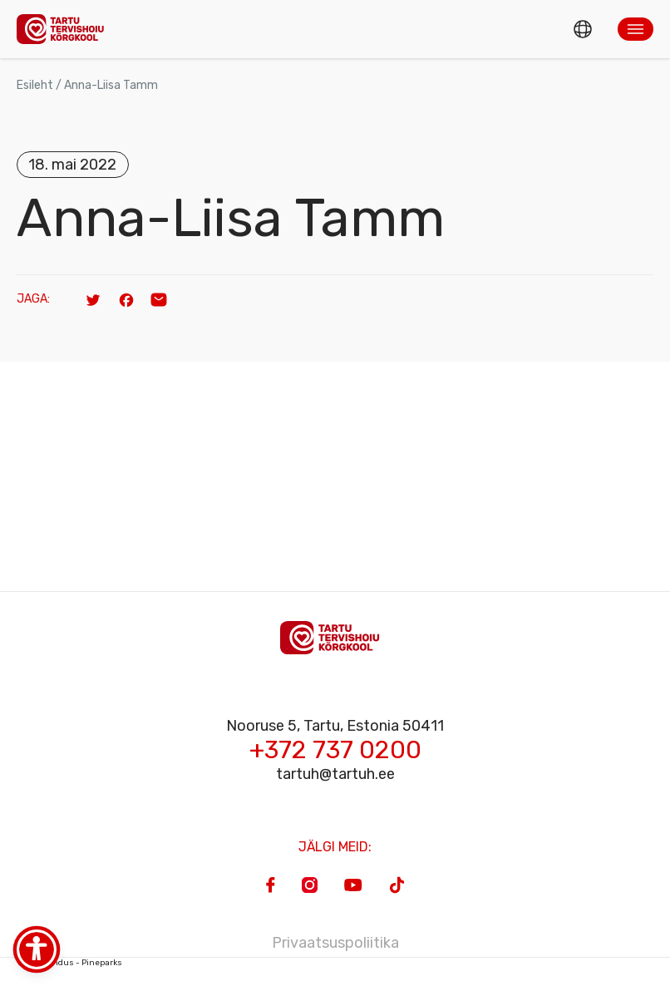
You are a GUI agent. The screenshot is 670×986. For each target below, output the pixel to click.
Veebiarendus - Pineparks (69, 963)
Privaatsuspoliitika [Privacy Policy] (335, 943)
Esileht (35, 85)
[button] (635, 29)
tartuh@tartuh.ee (335, 774)
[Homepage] (65, 28)
